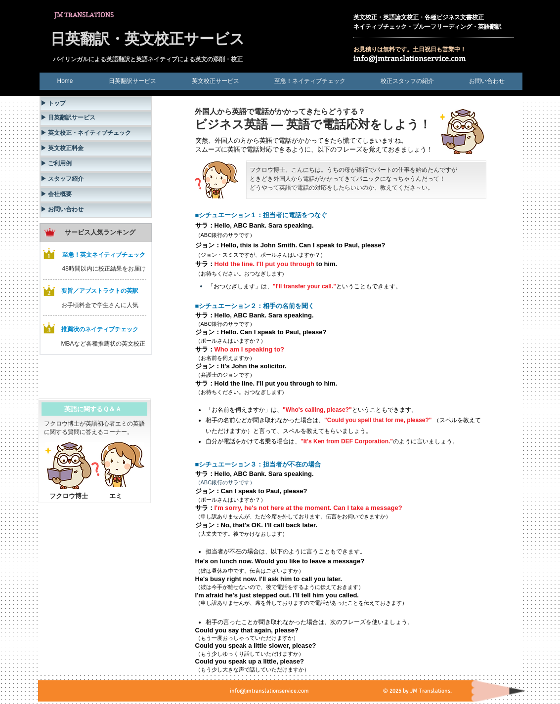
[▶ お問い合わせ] (96, 210)
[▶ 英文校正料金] (96, 148)
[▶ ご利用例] (96, 164)
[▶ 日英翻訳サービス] (96, 118)
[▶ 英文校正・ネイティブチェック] (96, 133)
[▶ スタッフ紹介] (96, 179)
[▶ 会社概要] (96, 194)
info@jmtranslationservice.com (409, 58)
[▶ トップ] (96, 103)
